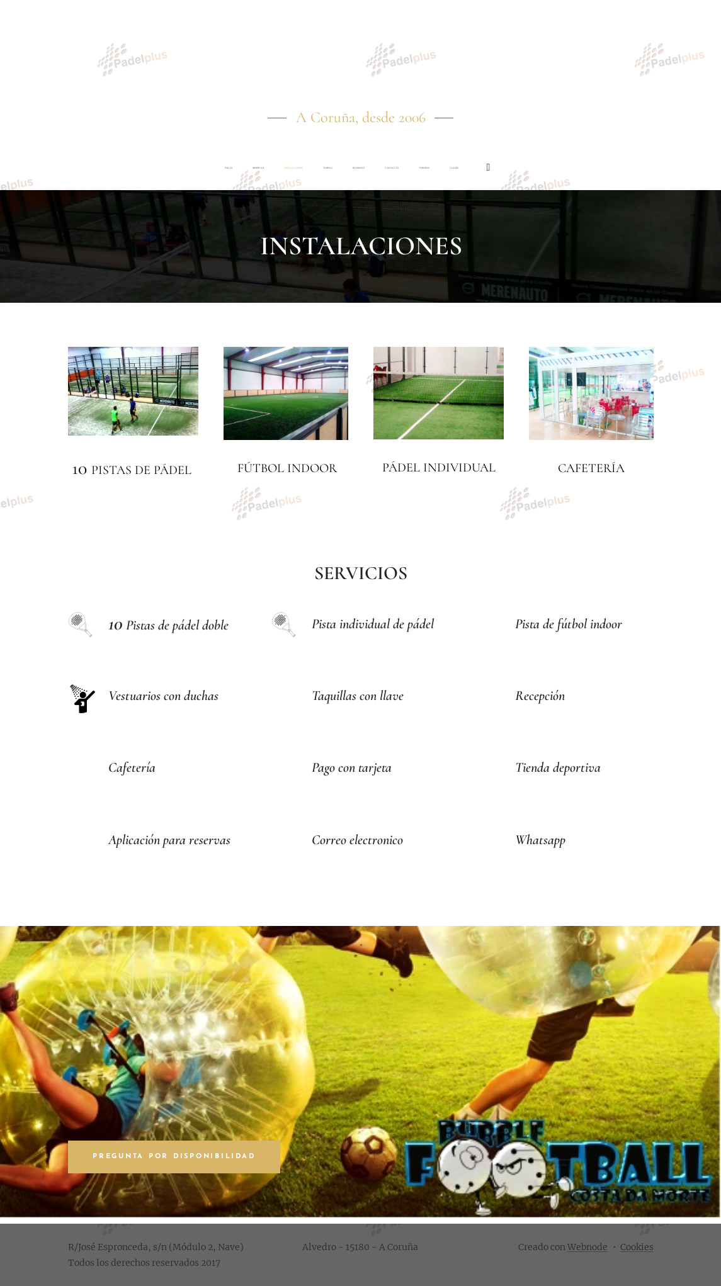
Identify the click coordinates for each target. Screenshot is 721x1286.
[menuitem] (225, 168)
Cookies (637, 1247)
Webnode (587, 1247)
